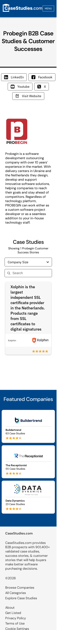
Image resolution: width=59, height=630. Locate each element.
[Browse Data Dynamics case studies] (28, 497)
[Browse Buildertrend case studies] (28, 426)
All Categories (15, 593)
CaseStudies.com (19, 533)
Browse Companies (19, 587)
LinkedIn (14, 77)
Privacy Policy (15, 618)
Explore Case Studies (21, 598)
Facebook (41, 77)
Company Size (28, 262)
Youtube (20, 86)
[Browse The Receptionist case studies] (28, 461)
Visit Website (28, 96)
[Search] (30, 273)
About (10, 607)
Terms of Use (15, 623)
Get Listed (13, 613)
